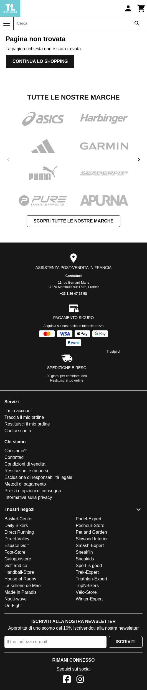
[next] (139, 160)
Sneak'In (84, 552)
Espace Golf (16, 545)
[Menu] (6, 23)
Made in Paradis (20, 592)
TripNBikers (87, 585)
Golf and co (15, 565)
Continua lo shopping (40, 61)
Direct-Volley (16, 538)
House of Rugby (20, 579)
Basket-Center (18, 518)
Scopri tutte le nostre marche (73, 221)
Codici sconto (17, 430)
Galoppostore (17, 559)
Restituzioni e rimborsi (26, 470)
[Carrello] (141, 8)
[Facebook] (66, 680)
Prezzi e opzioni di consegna (32, 490)
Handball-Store (19, 572)
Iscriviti (126, 641)
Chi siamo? (15, 450)
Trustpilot (113, 351)
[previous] (8, 160)
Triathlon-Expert (91, 579)
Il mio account (18, 410)
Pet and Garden (91, 532)
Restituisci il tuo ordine (66, 380)
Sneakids (85, 559)
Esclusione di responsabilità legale (38, 477)
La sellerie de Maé (22, 585)
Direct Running (19, 532)
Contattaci (73, 276)
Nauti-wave (15, 599)
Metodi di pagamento (25, 484)
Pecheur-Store (90, 525)
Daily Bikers (16, 525)
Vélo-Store (86, 592)
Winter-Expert (89, 599)
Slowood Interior (92, 538)
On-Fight (13, 605)
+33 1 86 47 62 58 (73, 294)
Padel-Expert (89, 518)
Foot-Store (15, 552)
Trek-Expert (87, 572)
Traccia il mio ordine (24, 417)
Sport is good (89, 565)
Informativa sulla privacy (28, 497)
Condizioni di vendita (24, 464)
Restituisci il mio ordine (27, 424)
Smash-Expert (90, 545)
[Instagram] (80, 680)
